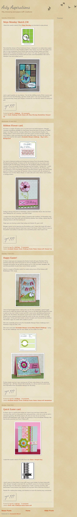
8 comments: (26, 398)
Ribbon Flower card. (13, 125)
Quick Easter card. (12, 409)
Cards (9, 114)
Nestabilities (41, 114)
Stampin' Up (48, 249)
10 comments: (25, 113)
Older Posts (49, 510)
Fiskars (35, 249)
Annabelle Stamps (13, 249)
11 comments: (25, 247)
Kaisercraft (25, 114)
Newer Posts (6, 510)
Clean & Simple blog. (35, 459)
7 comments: (25, 503)
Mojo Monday (26, 25)
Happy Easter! (10, 257)
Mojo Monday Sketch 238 (15, 22)
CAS (13, 505)
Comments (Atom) (15, 513)
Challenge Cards (16, 114)
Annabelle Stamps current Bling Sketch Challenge (31, 327)
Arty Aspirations (16, 7)
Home (28, 510)
